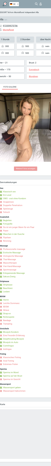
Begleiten (7, 220)
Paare (5, 230)
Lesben (6, 291)
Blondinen (33, 76)
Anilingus (7, 349)
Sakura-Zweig (9, 276)
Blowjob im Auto (10, 342)
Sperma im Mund (10, 372)
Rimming (7, 241)
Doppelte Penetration (12, 205)
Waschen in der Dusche (13, 234)
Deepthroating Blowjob (13, 339)
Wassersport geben (12, 387)
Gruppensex (8, 202)
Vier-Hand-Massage (12, 266)
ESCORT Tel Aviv (7, 12)
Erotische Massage (12, 252)
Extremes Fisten (10, 364)
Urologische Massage (13, 256)
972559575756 (10, 25)
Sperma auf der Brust (12, 376)
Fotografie (7, 224)
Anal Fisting (8, 361)
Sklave (6, 310)
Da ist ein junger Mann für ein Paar (18, 227)
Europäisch (34, 69)
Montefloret (19, 12)
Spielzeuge (8, 209)
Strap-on (7, 313)
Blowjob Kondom (11, 332)
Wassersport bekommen (14, 391)
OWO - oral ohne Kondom (14, 198)
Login (41, 3)
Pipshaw (7, 237)
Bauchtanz (8, 288)
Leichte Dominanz (11, 303)
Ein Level (7, 195)
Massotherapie (10, 263)
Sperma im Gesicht (11, 379)
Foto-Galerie (9, 87)
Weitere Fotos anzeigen (25, 168)
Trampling (7, 324)
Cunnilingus (8, 346)
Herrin (6, 300)
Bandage (7, 320)
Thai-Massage (9, 259)
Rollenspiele (8, 317)
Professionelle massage (14, 249)
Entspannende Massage (14, 273)
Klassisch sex (9, 191)
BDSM (6, 306)
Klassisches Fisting (12, 357)
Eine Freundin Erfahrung (14, 335)
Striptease (7, 285)
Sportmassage (9, 269)
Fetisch (6, 212)
